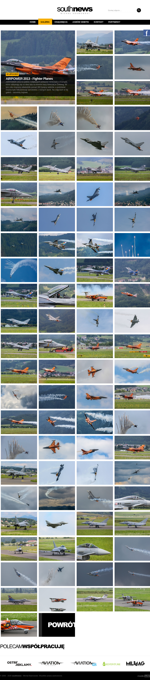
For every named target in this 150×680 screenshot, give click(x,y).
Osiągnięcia (61, 22)
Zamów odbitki (81, 22)
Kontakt (98, 22)
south (16, 676)
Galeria (46, 21)
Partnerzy (114, 22)
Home (33, 22)
